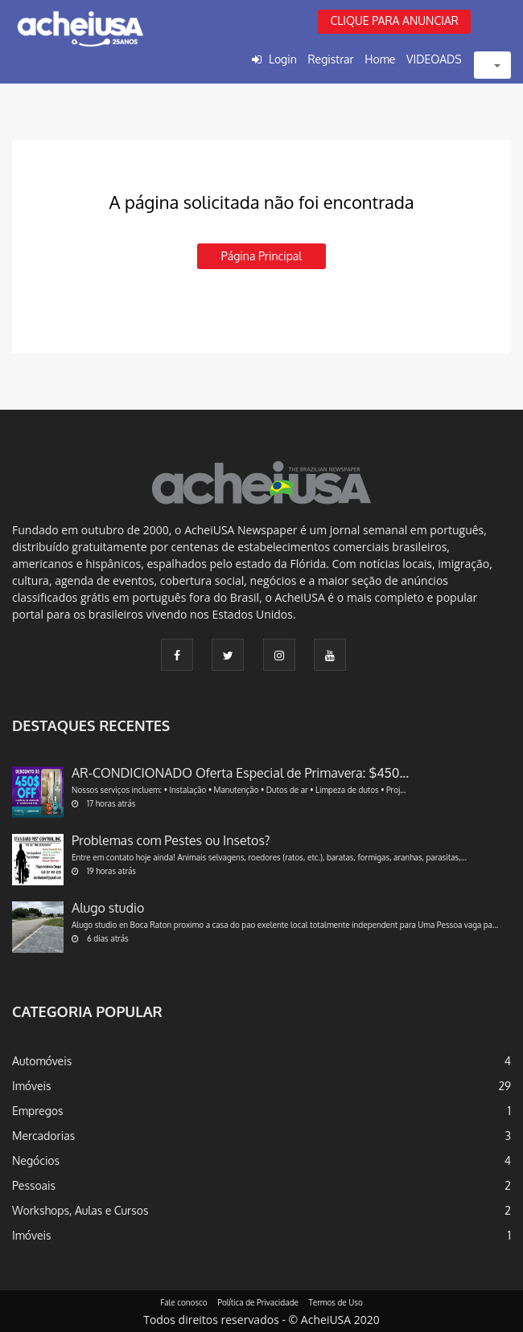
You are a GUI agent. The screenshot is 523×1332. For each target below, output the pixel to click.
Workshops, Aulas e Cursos (80, 1210)
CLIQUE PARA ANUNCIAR (394, 20)
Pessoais (34, 1185)
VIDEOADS (434, 59)
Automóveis (42, 1061)
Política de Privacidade (258, 1302)
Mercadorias (43, 1135)
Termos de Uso (336, 1302)
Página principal (261, 256)
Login (283, 59)
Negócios (36, 1160)
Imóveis (31, 1086)
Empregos (38, 1110)
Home (379, 59)
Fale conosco (184, 1302)
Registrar (330, 59)
